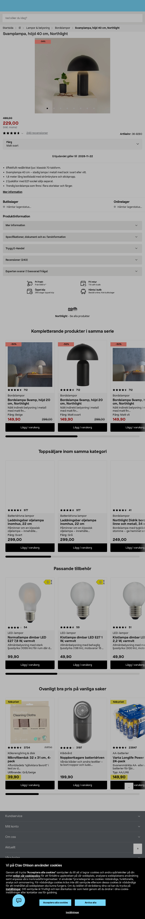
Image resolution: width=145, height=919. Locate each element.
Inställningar (72, 912)
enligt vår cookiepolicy (26, 876)
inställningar (13, 889)
